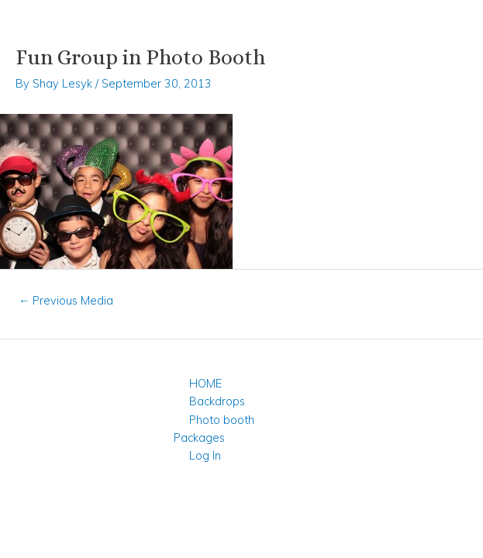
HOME (205, 383)
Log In (205, 455)
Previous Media (66, 300)
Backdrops (217, 401)
